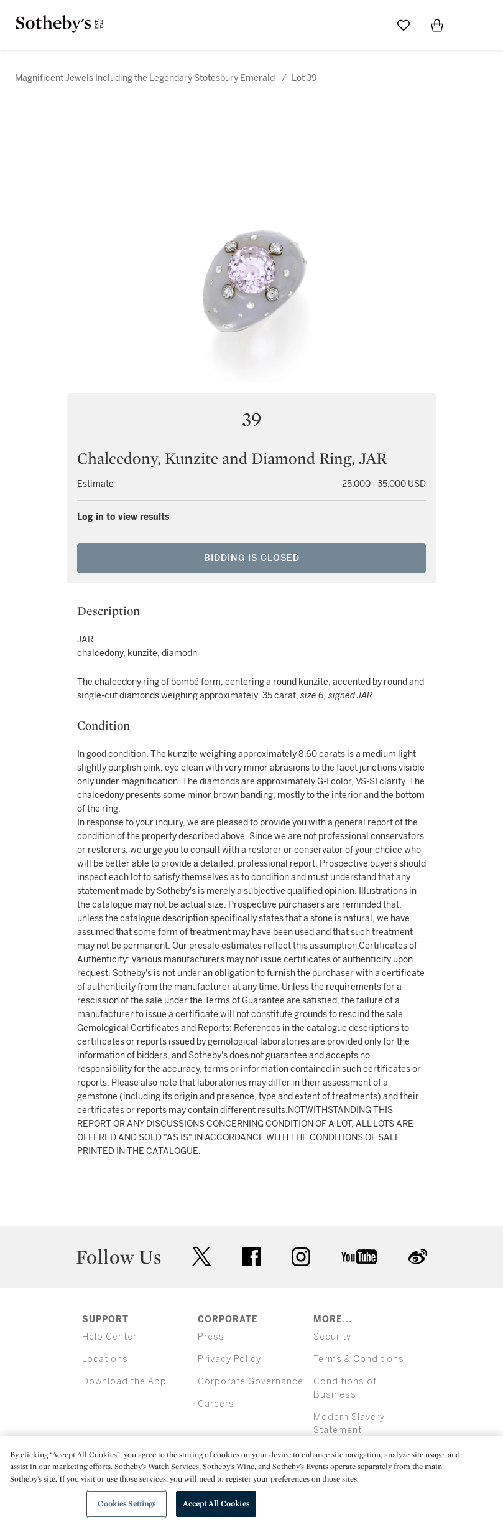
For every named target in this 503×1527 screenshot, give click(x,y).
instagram (301, 1256)
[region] (251, 1481)
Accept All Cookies (216, 1503)
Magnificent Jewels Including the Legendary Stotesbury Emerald (145, 78)
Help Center (109, 1337)
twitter (201, 1256)
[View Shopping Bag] (437, 24)
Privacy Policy (229, 1359)
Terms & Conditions (358, 1359)
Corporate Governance (250, 1381)
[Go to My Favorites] (403, 24)
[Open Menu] (470, 25)
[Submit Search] (370, 25)
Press (211, 1337)
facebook (251, 1256)
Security (332, 1337)
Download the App (124, 1381)
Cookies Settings (126, 1503)
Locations (105, 1359)
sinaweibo (417, 1256)
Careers (216, 1404)
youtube (359, 1256)
